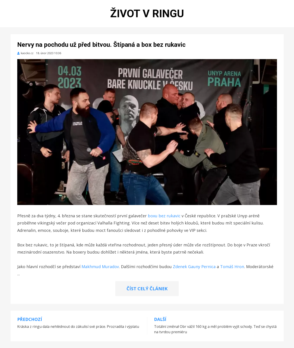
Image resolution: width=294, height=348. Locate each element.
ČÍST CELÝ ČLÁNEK (147, 289)
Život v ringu (147, 13)
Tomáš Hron (232, 266)
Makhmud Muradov (100, 266)
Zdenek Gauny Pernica (194, 266)
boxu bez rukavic (164, 215)
